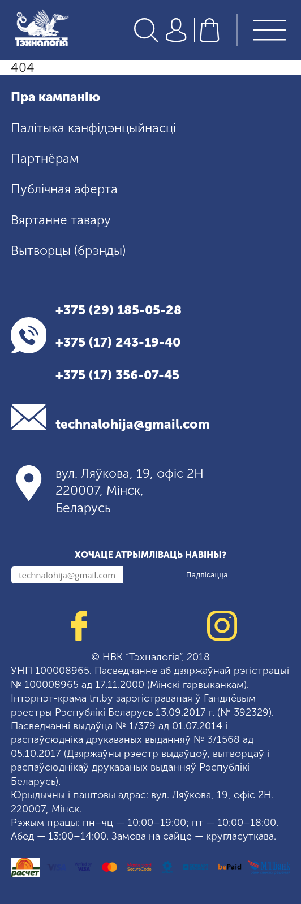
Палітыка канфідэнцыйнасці (93, 128)
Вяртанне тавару (61, 220)
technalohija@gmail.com (132, 424)
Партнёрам (45, 158)
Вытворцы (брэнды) (68, 250)
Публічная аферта (64, 189)
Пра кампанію (55, 97)
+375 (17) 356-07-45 (117, 375)
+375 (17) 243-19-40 (117, 342)
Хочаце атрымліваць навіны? (150, 555)
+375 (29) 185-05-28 (118, 310)
